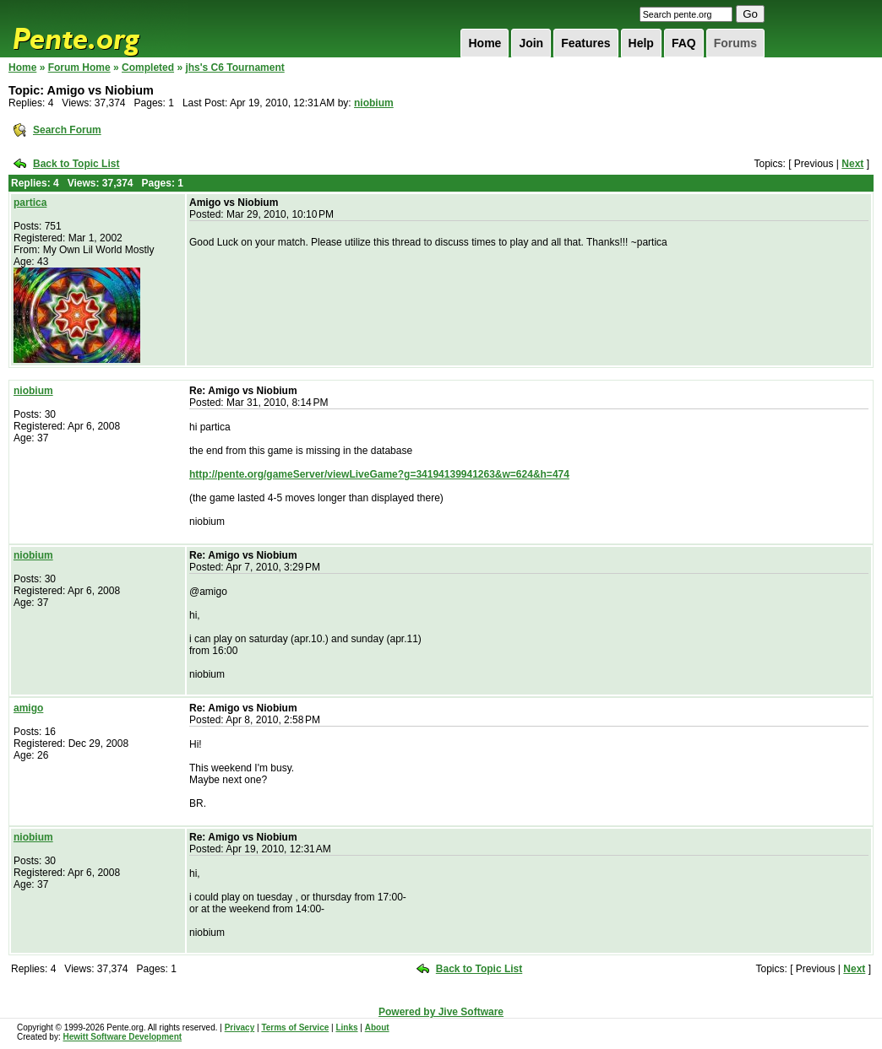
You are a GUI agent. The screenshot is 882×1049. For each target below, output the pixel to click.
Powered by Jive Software (441, 1012)
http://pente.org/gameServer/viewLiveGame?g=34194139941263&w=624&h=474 (379, 474)
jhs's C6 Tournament (234, 67)
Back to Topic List (76, 164)
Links (346, 1027)
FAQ (684, 43)
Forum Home (79, 67)
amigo (28, 708)
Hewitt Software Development (122, 1036)
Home (484, 43)
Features (585, 43)
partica (30, 202)
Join (531, 43)
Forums (735, 43)
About (377, 1027)
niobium (374, 103)
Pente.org (98, 28)
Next (852, 164)
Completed (148, 67)
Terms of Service (295, 1027)
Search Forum (67, 130)
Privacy (240, 1027)
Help (641, 43)
